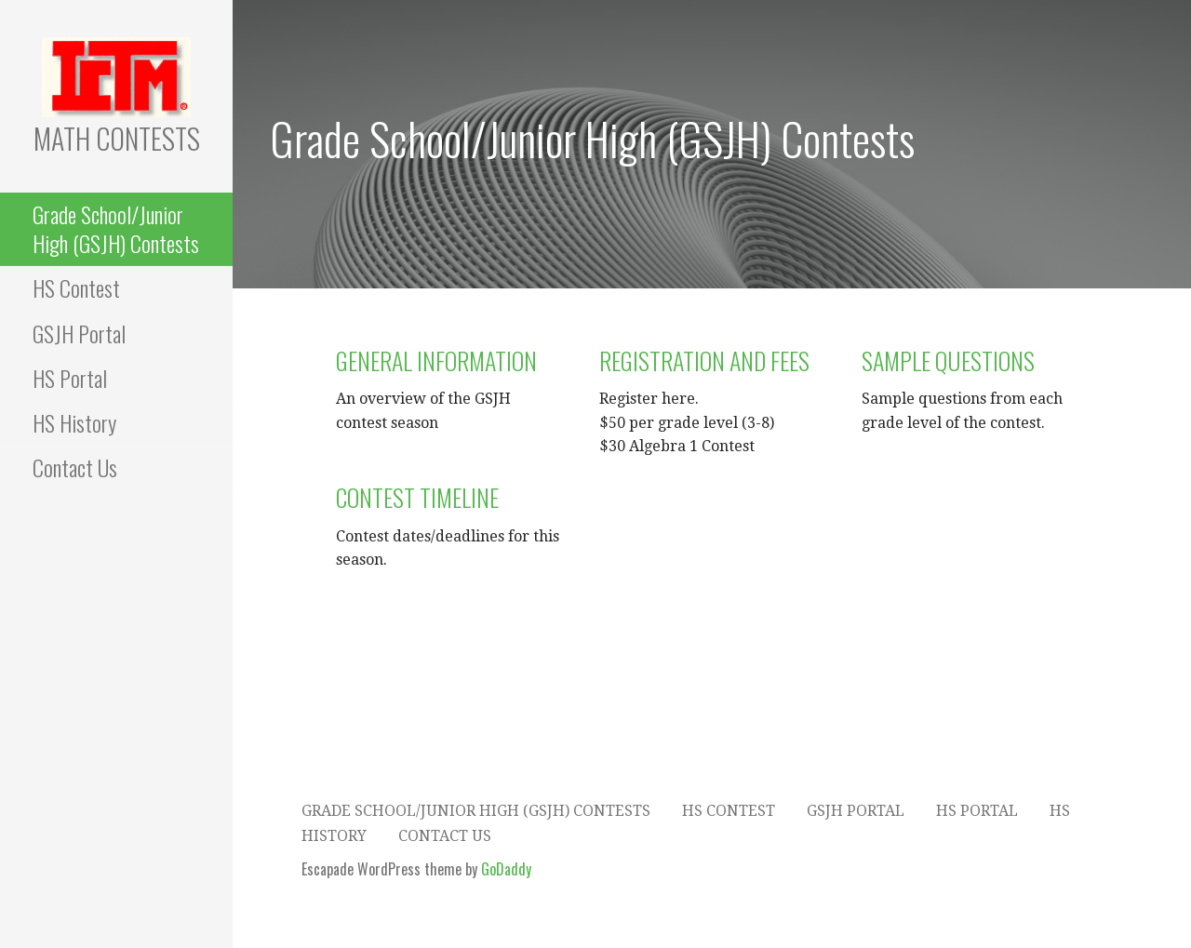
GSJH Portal (79, 333)
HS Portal (70, 377)
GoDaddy (506, 869)
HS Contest (76, 287)
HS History (74, 422)
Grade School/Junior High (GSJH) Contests (116, 228)
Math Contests (116, 138)
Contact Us (75, 467)
